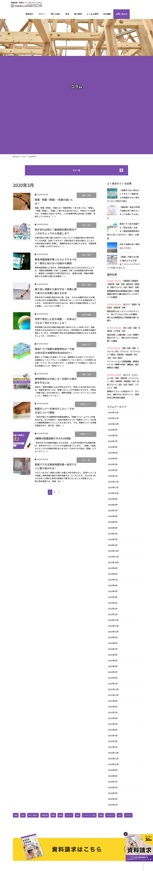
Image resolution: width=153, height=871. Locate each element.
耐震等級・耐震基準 (130, 281)
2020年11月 (113, 758)
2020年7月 (112, 782)
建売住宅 (129, 284)
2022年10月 (113, 631)
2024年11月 (113, 487)
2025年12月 (113, 412)
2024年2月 (112, 539)
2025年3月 (112, 464)
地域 (80, 815)
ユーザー (17, 822)
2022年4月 (112, 666)
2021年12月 (113, 689)
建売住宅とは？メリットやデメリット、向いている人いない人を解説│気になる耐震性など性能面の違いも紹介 (123, 316)
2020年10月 (113, 764)
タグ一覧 (76, 170)
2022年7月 (112, 649)
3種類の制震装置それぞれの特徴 (55, 439)
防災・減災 (86, 225)
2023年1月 (112, 614)
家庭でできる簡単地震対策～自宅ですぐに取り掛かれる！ (55, 467)
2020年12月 (113, 753)
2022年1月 (112, 683)
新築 (117, 284)
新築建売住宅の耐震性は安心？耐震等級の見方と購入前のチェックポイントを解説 (123, 294)
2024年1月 (112, 545)
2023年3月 (112, 603)
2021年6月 (112, 718)
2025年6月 (112, 447)
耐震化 (112, 355)
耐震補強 (128, 355)
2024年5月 (112, 522)
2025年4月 (112, 458)
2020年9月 (112, 770)
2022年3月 (112, 672)
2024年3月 (112, 533)
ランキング (115, 815)
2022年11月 (113, 626)
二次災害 (117, 331)
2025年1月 (112, 476)
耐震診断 (120, 355)
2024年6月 (112, 516)
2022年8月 (112, 643)
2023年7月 (112, 580)
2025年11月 (113, 418)
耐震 (122, 284)
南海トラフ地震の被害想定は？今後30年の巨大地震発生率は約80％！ (57, 351)
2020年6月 (112, 787)
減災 (109, 358)
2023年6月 (112, 585)
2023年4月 (112, 597)
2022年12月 (113, 620)
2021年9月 (112, 701)
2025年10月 (113, 424)
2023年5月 (112, 591)
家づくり (126, 305)
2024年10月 (113, 493)
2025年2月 (112, 470)
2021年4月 (112, 730)
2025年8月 (112, 435)
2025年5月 (112, 453)
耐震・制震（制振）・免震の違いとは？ (54, 202)
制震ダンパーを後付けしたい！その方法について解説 (54, 411)
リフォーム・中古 (93, 815)
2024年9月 (112, 499)
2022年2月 (112, 678)
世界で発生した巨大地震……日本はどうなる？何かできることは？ (55, 321)
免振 (105, 815)
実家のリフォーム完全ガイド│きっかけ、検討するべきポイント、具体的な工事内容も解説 (123, 394)
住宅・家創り (129, 288)
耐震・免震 (86, 195)
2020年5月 (112, 793)
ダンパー (71, 815)
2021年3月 (112, 735)
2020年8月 (112, 776)
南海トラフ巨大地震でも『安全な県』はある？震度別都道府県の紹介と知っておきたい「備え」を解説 (123, 231)
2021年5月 (112, 724)
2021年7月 (112, 712)
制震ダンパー (85, 404)
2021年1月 (112, 747)
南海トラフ (86, 345)
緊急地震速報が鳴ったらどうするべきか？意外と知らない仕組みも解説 (58, 262)
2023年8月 (112, 574)
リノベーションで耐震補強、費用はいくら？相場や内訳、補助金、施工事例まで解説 (123, 365)
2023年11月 (113, 556)
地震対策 (111, 284)
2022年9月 (112, 637)
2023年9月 (112, 568)
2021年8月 (112, 706)
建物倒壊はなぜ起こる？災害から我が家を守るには (55, 381)
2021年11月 (113, 695)
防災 (123, 331)
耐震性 (134, 305)
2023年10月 (113, 562)
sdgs (125, 815)
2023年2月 (112, 608)
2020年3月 (112, 799)
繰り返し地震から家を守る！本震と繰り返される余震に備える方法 (55, 291)
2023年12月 (113, 551)
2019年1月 (112, 805)
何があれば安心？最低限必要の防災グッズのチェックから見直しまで (57, 232)
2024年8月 (112, 505)
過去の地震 (86, 315)
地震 (135, 328)
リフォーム (124, 352)
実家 (112, 381)
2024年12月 (113, 482)
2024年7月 (112, 510)
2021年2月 (112, 741)
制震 (123, 308)
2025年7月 (112, 441)
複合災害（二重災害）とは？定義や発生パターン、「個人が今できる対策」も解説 (123, 338)
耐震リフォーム (116, 288)
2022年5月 (112, 660)
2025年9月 (112, 430)
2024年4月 (112, 528)
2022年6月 (112, 655)
